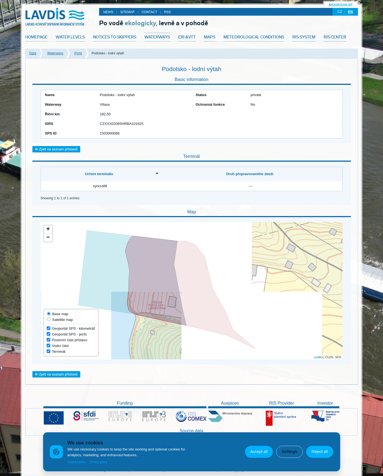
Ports (78, 53)
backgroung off (341, 4)
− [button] (48, 238)
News (108, 12)
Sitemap (127, 12)
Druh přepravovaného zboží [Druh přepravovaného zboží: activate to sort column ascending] (249, 174)
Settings (289, 451)
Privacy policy (98, 462)
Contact (149, 12)
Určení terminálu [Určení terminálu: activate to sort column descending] (99, 174)
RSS (167, 12)
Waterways (55, 53)
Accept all (258, 451)
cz (339, 12)
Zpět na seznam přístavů (56, 149)
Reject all (319, 451)
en (350, 12)
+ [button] (48, 229)
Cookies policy (76, 462)
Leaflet (318, 357)
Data (32, 53)
